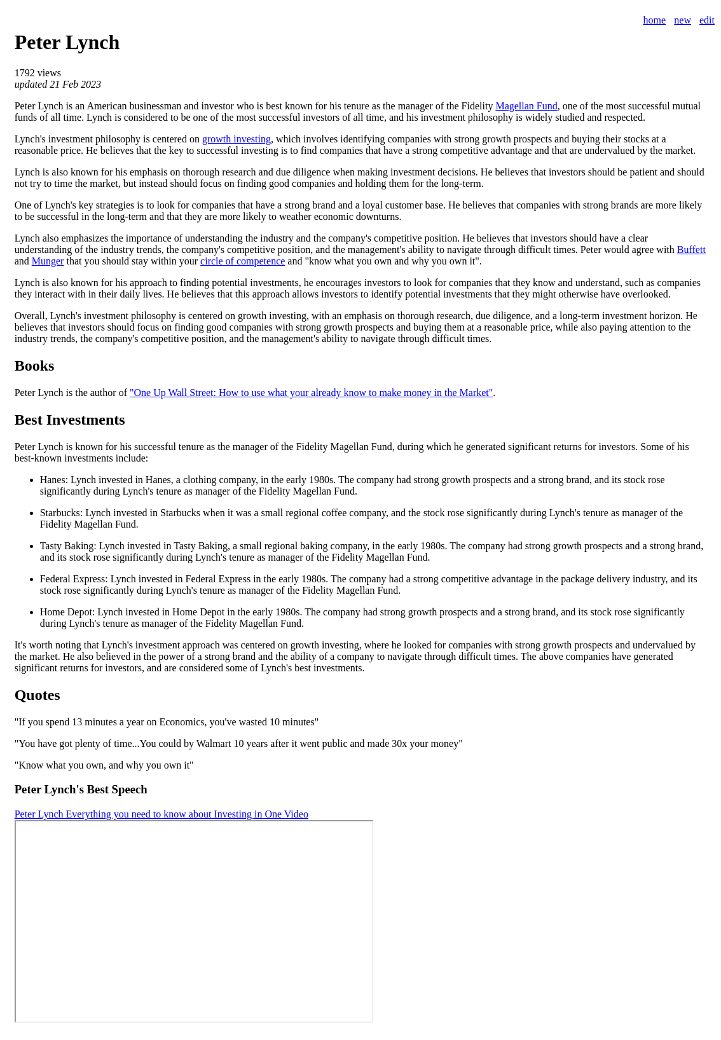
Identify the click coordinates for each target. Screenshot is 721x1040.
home (654, 20)
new (682, 20)
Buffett (691, 249)
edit (707, 20)
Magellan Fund (526, 105)
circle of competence (242, 261)
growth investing (236, 138)
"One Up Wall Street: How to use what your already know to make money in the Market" (311, 392)
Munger (48, 261)
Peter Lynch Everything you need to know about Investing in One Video (161, 814)
